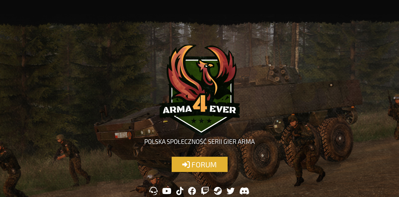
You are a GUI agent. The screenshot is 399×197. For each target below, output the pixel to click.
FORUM (199, 164)
